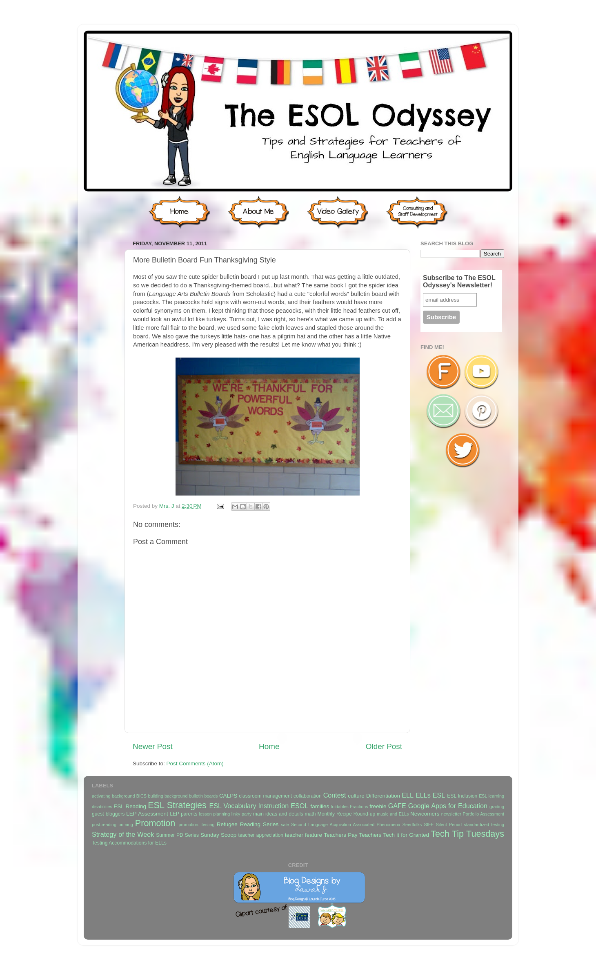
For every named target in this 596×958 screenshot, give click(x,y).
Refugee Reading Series (247, 824)
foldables (340, 806)
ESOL (299, 805)
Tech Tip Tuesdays (467, 834)
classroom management (265, 796)
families (319, 806)
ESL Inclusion (462, 796)
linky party (241, 813)
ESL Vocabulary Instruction (249, 805)
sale (285, 824)
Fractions (359, 806)
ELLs (423, 795)
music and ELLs (393, 813)
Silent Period (449, 824)
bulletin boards (203, 796)
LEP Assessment (147, 814)
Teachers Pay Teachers (352, 835)
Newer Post (153, 746)
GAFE (397, 805)
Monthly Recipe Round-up (347, 814)
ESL (439, 795)
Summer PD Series (177, 835)
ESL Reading (129, 806)
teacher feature (303, 835)
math (310, 814)
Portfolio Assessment (483, 813)
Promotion (155, 823)
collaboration (308, 796)
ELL (408, 795)
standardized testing (484, 824)
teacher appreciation (260, 835)
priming (125, 824)
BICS (141, 796)
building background (167, 796)
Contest (334, 795)
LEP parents (183, 814)
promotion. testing (196, 824)
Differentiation (383, 796)
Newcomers (424, 814)
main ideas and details (278, 814)
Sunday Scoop (218, 835)
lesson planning (214, 813)
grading (496, 806)
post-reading (104, 824)
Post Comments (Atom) (195, 763)
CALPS (228, 796)
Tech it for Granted (406, 835)
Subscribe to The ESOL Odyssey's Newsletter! (459, 281)
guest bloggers (108, 814)
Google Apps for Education (447, 805)
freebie (377, 806)
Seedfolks (412, 824)
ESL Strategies (177, 805)
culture (356, 796)
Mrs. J (167, 506)
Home (269, 746)
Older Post (384, 746)
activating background (113, 796)
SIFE (429, 824)
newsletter (451, 813)
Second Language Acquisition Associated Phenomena (345, 824)
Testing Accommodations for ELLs (129, 843)
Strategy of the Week (123, 834)
